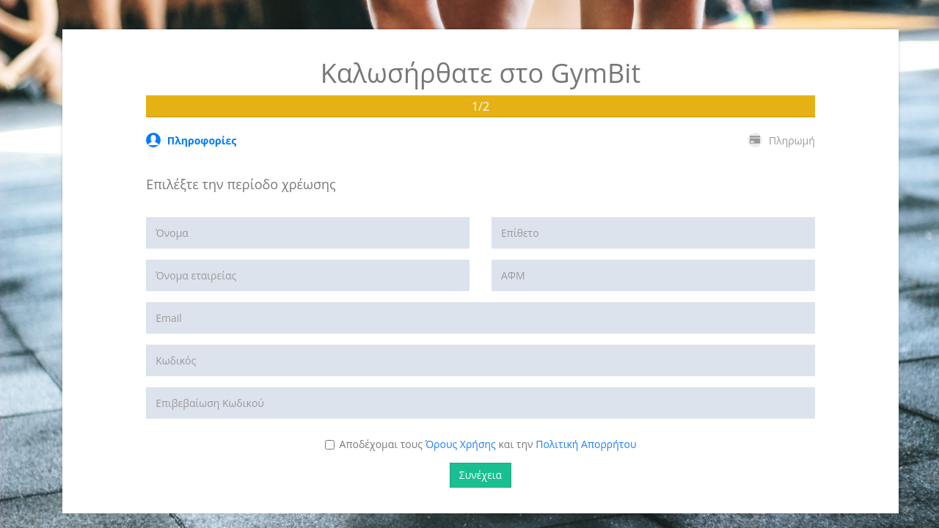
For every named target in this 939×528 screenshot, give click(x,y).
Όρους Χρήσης (460, 444)
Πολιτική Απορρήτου (586, 444)
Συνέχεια (480, 475)
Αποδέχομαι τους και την (481, 444)
